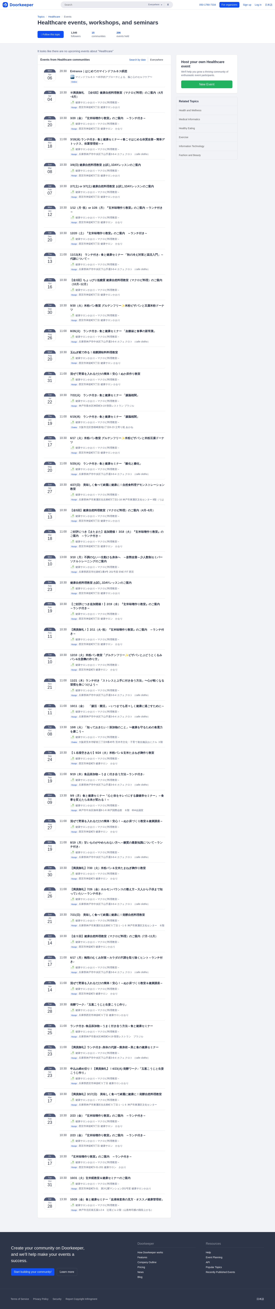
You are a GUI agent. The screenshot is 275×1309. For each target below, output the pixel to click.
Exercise (183, 137)
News (141, 1272)
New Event (206, 84)
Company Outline (147, 1262)
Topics (41, 16)
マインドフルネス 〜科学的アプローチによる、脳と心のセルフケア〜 (111, 77)
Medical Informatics (189, 119)
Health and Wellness (190, 110)
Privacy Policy (40, 1299)
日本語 (268, 4)
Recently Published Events (220, 1272)
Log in (258, 4)
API (208, 1262)
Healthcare (54, 16)
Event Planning (214, 1257)
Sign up (247, 4)
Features (142, 1257)
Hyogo (74, 107)
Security (57, 1299)
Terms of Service (20, 1299)
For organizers (229, 4)
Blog (140, 1277)
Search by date (137, 59)
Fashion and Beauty (190, 155)
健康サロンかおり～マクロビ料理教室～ (95, 102)
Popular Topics (214, 1267)
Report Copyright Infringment (81, 1299)
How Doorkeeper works (150, 1252)
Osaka (74, 427)
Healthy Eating (187, 128)
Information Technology (191, 146)
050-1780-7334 (207, 4)
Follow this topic (50, 34)
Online (74, 82)
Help (208, 1252)
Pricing (141, 1267)
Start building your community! (33, 1271)
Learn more (67, 1271)
